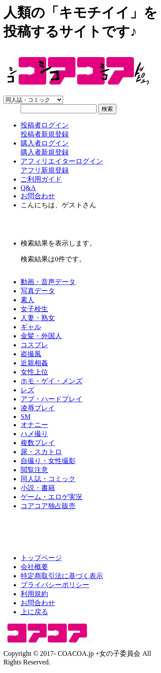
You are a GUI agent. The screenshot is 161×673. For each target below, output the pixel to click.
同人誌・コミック (48, 478)
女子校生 (34, 308)
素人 (27, 299)
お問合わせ (38, 196)
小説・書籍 (38, 487)
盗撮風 (31, 354)
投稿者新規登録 (45, 134)
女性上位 (34, 372)
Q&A (28, 187)
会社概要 (34, 566)
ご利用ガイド (41, 179)
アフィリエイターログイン (62, 161)
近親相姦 (34, 363)
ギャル (31, 326)
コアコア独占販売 (48, 505)
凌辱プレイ (38, 408)
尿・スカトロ (41, 451)
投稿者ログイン (45, 125)
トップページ (41, 557)
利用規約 (34, 593)
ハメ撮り (34, 433)
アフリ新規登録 (45, 170)
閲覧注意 (34, 469)
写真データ (38, 290)
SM (25, 416)
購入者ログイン (45, 143)
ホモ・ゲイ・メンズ (51, 381)
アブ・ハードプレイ (51, 399)
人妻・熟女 (38, 317)
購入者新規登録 (45, 152)
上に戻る (34, 611)
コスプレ (34, 345)
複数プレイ (38, 442)
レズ (27, 390)
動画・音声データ (48, 281)
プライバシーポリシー (55, 584)
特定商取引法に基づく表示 (62, 575)
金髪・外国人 (41, 336)
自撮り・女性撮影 (48, 460)
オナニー (34, 424)
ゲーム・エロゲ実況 (51, 496)
